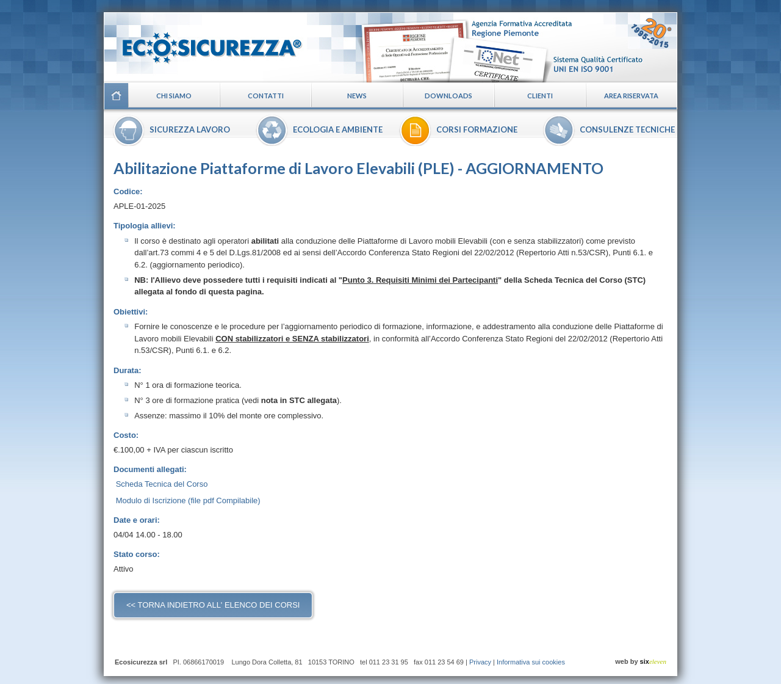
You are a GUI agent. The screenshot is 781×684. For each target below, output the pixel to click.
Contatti (266, 96)
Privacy (480, 662)
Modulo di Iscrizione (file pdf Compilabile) (188, 500)
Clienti (540, 96)
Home (116, 95)
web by (640, 661)
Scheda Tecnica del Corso (162, 484)
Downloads (448, 96)
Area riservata (631, 96)
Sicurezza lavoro (189, 129)
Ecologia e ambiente (338, 129)
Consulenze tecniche (627, 129)
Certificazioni (516, 47)
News (357, 96)
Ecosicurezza (204, 43)
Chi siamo (174, 96)
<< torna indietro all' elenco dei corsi (213, 604)
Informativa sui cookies (531, 662)
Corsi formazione (476, 129)
